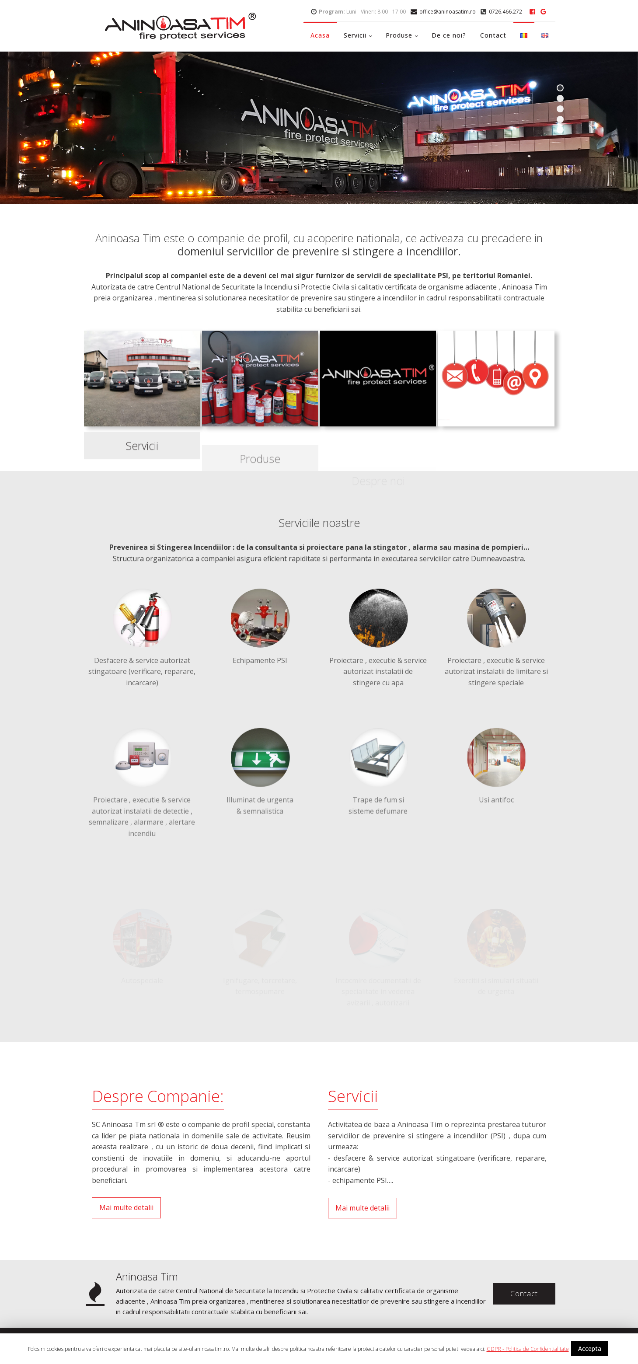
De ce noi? (449, 35)
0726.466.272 (505, 11)
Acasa (320, 35)
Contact (493, 35)
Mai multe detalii (126, 1207)
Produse (399, 35)
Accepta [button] (589, 1348)
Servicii (355, 35)
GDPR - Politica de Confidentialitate (528, 1349)
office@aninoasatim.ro (447, 11)
